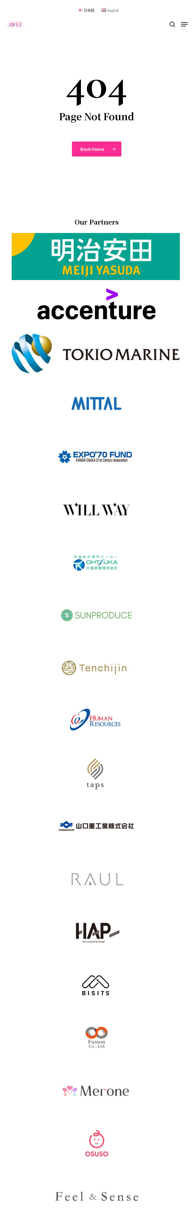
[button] (184, 24)
